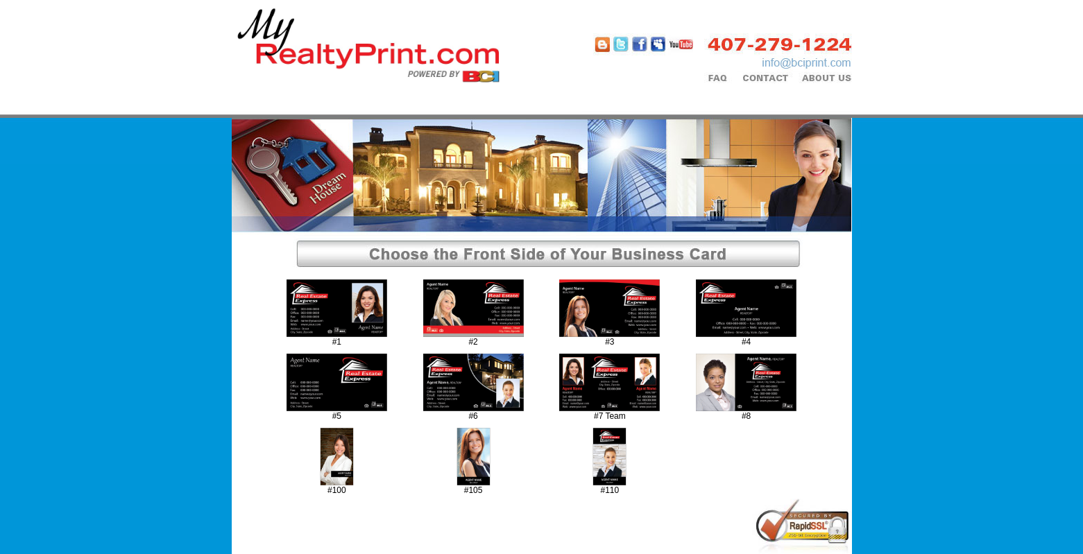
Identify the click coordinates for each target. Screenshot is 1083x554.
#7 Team (610, 416)
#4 (746, 342)
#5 (336, 416)
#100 (336, 490)
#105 (473, 490)
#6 (472, 416)
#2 (472, 342)
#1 (336, 342)
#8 (746, 416)
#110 (610, 490)
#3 (609, 342)
